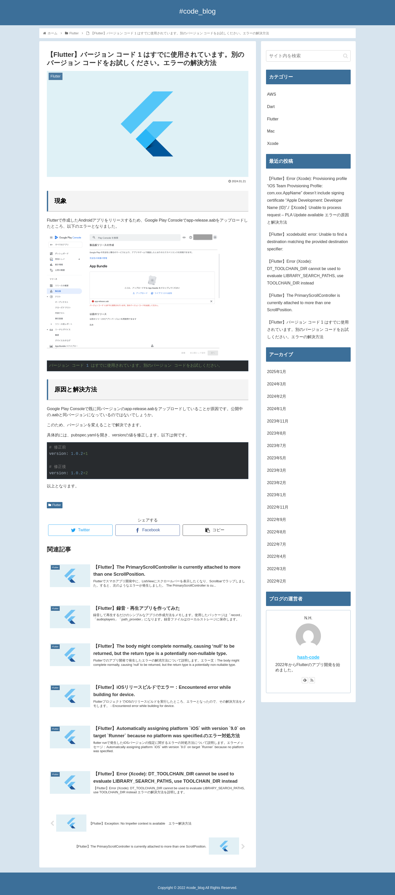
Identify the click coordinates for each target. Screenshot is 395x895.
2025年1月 (276, 372)
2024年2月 (276, 396)
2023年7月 (276, 445)
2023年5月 (276, 458)
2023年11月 (277, 421)
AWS (271, 94)
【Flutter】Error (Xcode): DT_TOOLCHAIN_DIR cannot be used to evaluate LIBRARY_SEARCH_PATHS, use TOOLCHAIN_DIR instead (305, 272)
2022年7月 (276, 544)
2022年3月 (276, 569)
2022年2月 (276, 581)
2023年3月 (276, 470)
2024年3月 (276, 384)
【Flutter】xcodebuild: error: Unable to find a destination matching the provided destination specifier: (307, 241)
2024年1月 (276, 409)
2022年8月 (276, 532)
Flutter (54, 505)
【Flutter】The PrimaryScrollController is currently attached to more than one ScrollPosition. (303, 302)
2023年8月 (276, 433)
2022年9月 (276, 519)
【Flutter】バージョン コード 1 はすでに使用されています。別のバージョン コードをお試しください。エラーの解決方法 (308, 329)
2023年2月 (276, 483)
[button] (345, 56)
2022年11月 (277, 507)
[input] (308, 56)
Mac (271, 131)
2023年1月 (276, 495)
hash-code (308, 657)
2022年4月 (276, 556)
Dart (271, 106)
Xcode (272, 143)
